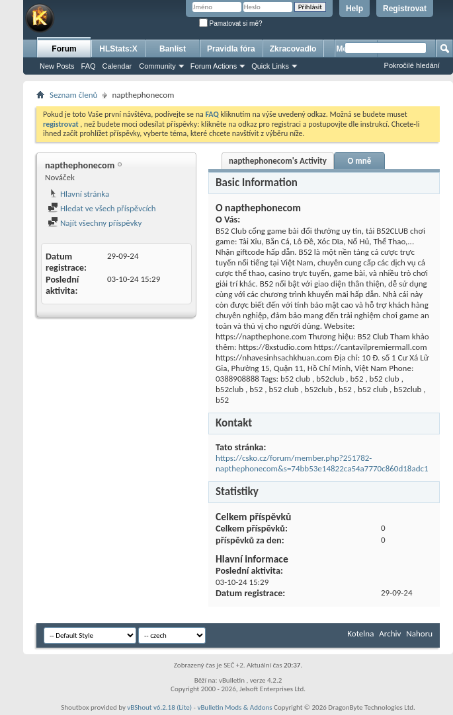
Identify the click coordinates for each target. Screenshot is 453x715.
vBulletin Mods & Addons (234, 707)
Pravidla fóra (231, 48)
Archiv (390, 633)
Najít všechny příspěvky (95, 223)
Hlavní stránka (78, 194)
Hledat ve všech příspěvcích (102, 208)
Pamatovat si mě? (231, 23)
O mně (359, 161)
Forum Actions (213, 66)
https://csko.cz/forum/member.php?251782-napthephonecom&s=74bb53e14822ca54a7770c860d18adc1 (322, 463)
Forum (64, 48)
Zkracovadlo (293, 48)
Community (157, 66)
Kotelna (360, 633)
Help (354, 8)
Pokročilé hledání (412, 65)
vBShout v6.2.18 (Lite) (159, 707)
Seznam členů (73, 95)
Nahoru (419, 633)
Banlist (172, 48)
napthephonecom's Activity (278, 161)
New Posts (57, 66)
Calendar (117, 66)
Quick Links (270, 66)
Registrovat (405, 8)
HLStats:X (118, 48)
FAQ (88, 66)
